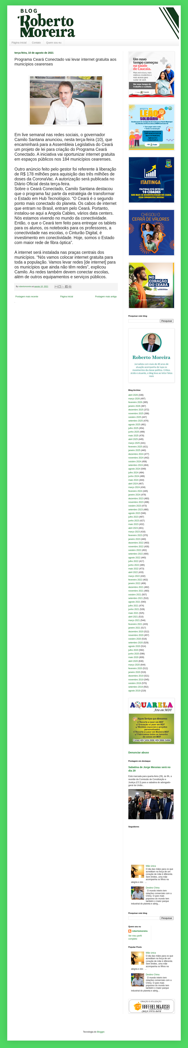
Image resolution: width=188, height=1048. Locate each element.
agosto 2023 (134, 513)
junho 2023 (133, 520)
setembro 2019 (135, 687)
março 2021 (134, 620)
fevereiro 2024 (135, 491)
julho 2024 (133, 472)
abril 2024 (133, 483)
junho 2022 (133, 565)
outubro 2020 (134, 639)
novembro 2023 (135, 502)
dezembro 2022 (135, 542)
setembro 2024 (135, 465)
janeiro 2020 (134, 672)
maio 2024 (133, 480)
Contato (36, 42)
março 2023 (134, 531)
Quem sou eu (53, 42)
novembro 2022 (135, 546)
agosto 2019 (134, 690)
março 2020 (134, 664)
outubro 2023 (134, 506)
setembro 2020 (135, 642)
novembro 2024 (135, 457)
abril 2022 (133, 572)
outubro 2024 (134, 461)
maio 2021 (133, 613)
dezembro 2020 (135, 631)
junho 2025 (133, 432)
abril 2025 (133, 439)
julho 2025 (133, 428)
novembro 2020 (135, 635)
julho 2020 (133, 650)
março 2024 (134, 487)
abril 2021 (133, 616)
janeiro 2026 (134, 406)
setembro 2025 (135, 420)
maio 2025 (133, 435)
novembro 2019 (135, 679)
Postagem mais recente (26, 296)
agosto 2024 (134, 469)
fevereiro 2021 (135, 624)
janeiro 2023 (134, 539)
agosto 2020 (134, 646)
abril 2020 (133, 661)
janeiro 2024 (134, 494)
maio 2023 (133, 524)
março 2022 (134, 576)
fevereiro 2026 (135, 402)
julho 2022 (133, 561)
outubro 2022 (134, 550)
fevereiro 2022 (135, 579)
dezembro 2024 (135, 454)
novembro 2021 (135, 591)
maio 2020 (133, 657)
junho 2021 (133, 609)
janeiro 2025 (134, 450)
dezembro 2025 (135, 409)
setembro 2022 (135, 554)
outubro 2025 (134, 417)
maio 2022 (133, 568)
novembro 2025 (135, 413)
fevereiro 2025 (135, 446)
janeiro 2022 (134, 583)
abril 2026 (133, 395)
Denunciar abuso (138, 752)
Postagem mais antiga (106, 296)
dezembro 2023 (135, 498)
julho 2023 (133, 517)
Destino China (152, 887)
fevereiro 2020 (135, 668)
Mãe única (151, 866)
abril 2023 (133, 528)
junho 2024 (133, 476)
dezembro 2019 (135, 676)
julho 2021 (133, 605)
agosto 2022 (134, 557)
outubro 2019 (134, 683)
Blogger (100, 1032)
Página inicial (19, 42)
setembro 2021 (135, 598)
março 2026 (134, 398)
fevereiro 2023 (135, 535)
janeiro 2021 (134, 628)
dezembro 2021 (135, 587)
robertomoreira (140, 931)
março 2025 (134, 443)
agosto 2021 (134, 602)
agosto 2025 (134, 424)
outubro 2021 (134, 594)
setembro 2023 (135, 509)
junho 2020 (133, 653)
